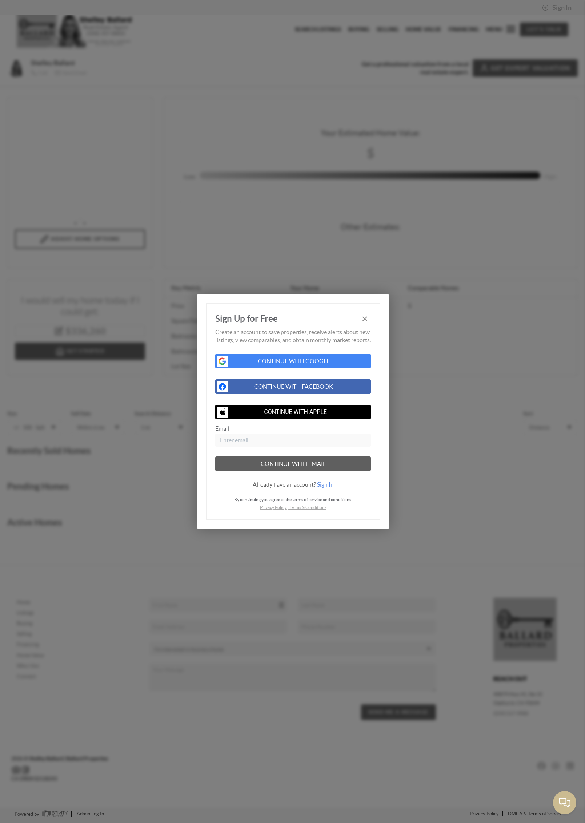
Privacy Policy (273, 507)
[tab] (293, 484)
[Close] (364, 319)
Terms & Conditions (307, 507)
